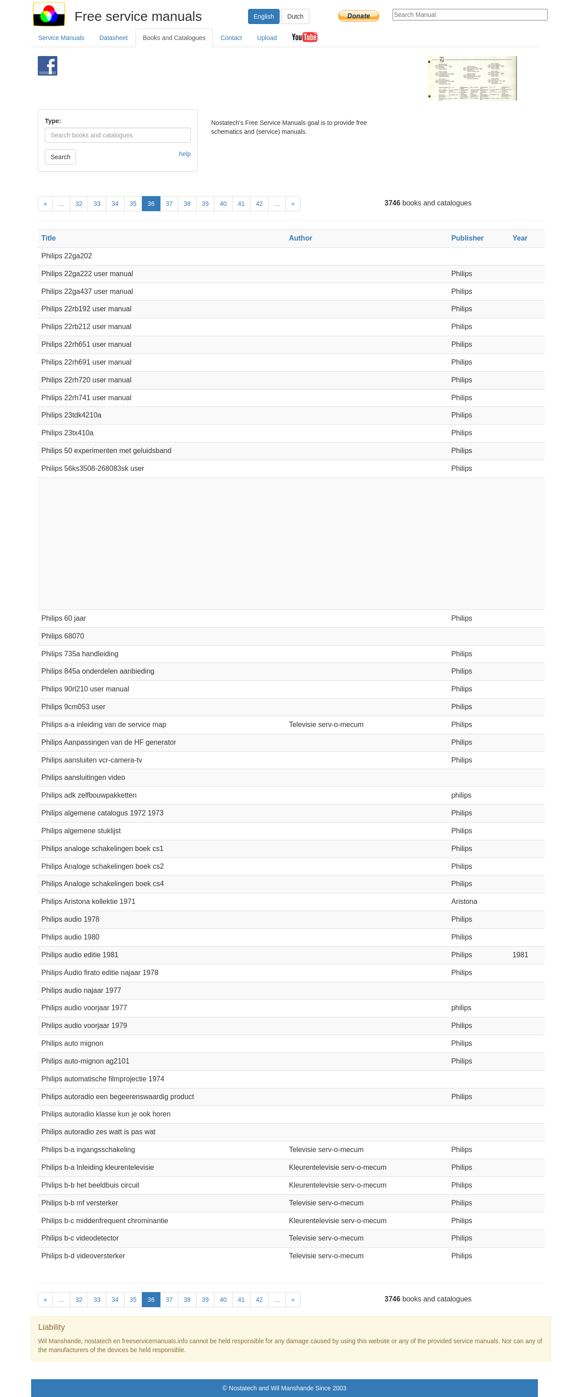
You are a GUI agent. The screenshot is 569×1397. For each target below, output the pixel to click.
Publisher (467, 238)
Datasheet (114, 37)
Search (60, 157)
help (185, 153)
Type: (53, 120)
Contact (231, 37)
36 (151, 203)
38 (187, 203)
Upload (266, 37)
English (264, 16)
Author (300, 238)
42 (259, 203)
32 (79, 203)
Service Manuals (61, 37)
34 (115, 203)
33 (96, 203)
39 (205, 203)
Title (48, 238)
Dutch (295, 16)
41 (241, 203)
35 (133, 203)
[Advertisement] (269, 78)
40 (223, 203)
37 (169, 203)
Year (520, 238)
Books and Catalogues (174, 37)
